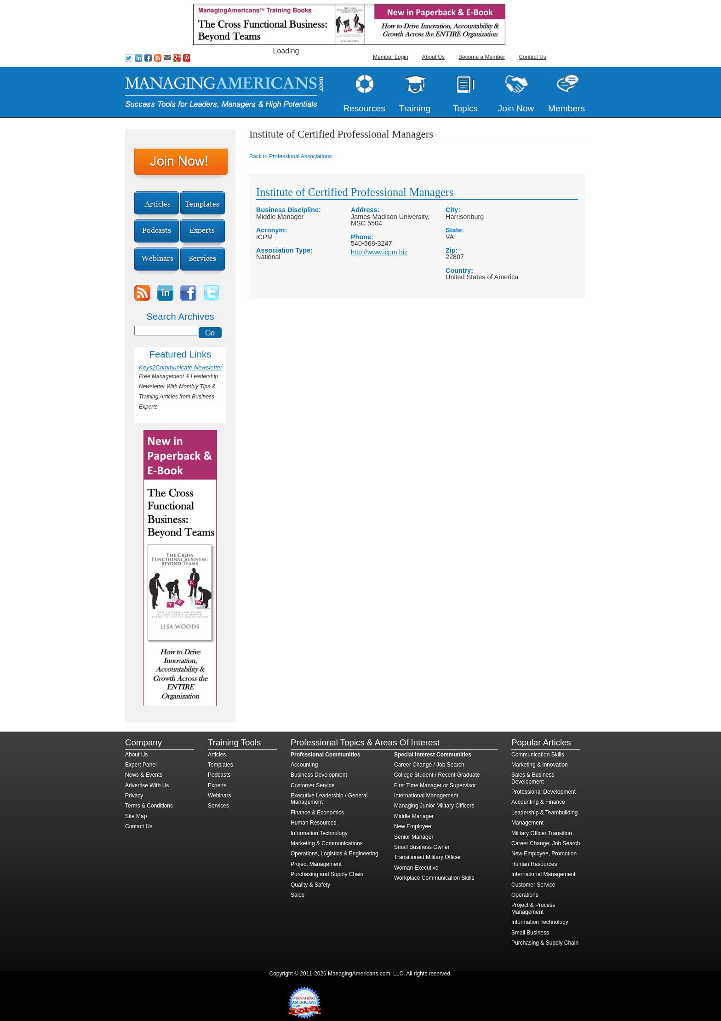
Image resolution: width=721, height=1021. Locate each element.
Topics (465, 108)
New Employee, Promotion (544, 853)
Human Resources (313, 822)
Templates (220, 764)
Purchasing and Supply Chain (327, 874)
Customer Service (312, 785)
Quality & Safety (310, 885)
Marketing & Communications (327, 843)
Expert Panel (141, 764)
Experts (217, 785)
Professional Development (543, 792)
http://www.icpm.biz (379, 252)
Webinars (219, 795)
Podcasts (219, 775)
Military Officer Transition (541, 833)
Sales (297, 895)
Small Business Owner (422, 847)
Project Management (316, 864)
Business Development (319, 775)
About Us (433, 57)
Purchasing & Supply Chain (544, 943)
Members (566, 108)
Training (415, 108)
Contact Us (532, 57)
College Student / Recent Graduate (437, 775)
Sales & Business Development (532, 778)
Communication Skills (537, 754)
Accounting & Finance (538, 802)
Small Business (530, 932)
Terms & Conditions (149, 805)
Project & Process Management (533, 908)
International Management (426, 795)
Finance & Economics (317, 812)
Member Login (390, 57)
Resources (364, 108)
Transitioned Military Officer (427, 857)
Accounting (304, 764)
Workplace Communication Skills (434, 878)
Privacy (134, 795)
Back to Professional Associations (290, 156)
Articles (217, 754)
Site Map (136, 816)
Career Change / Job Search (429, 764)
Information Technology (319, 833)
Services (218, 805)
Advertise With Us (147, 785)
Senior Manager (413, 837)
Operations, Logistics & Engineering (334, 853)
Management (527, 822)
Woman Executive (416, 868)
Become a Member (481, 57)
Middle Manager (414, 816)
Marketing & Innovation (539, 764)
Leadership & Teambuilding (544, 812)
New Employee (412, 826)
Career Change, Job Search (545, 843)
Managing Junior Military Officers (434, 805)
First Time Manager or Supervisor (435, 785)
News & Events (143, 775)
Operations (524, 895)
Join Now (516, 108)
